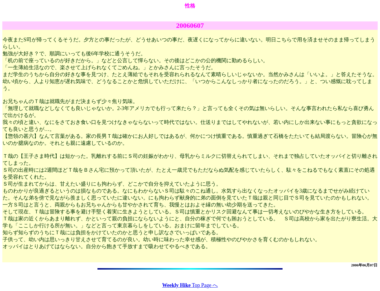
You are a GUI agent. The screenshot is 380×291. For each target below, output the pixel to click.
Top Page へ (190, 285)
